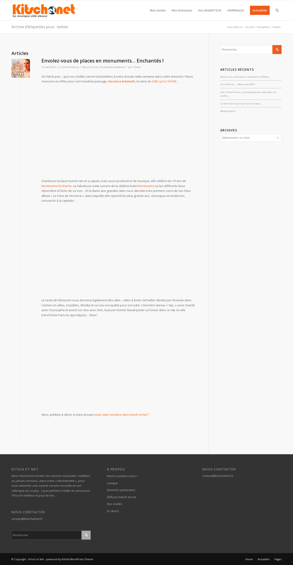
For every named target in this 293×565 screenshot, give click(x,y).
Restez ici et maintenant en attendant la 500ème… (245, 76)
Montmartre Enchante (56, 186)
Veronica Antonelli (121, 81)
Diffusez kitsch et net (121, 497)
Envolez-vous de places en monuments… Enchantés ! (102, 60)
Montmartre (146, 186)
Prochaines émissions (112, 67)
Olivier (137, 67)
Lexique (112, 483)
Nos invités (114, 504)
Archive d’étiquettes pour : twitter (39, 26)
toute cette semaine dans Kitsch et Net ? (121, 415)
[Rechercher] (277, 10)
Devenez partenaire (121, 490)
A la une (93, 67)
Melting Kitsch (227, 111)
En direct (113, 511)
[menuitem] (158, 10)
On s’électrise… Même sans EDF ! (237, 84)
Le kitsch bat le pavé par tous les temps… (241, 103)
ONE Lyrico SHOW (164, 81)
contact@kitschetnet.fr (27, 519)
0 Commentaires (69, 67)
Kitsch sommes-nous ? (122, 476)
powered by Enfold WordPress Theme (69, 559)
